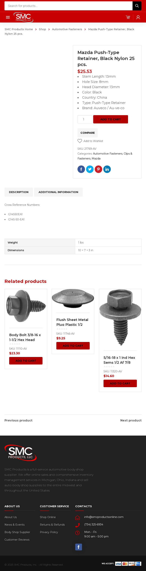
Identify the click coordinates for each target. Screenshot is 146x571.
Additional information (58, 192)
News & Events (14, 524)
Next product (131, 419)
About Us (10, 516)
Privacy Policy (49, 531)
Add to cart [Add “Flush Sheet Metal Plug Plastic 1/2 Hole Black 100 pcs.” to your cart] (73, 345)
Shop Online (48, 516)
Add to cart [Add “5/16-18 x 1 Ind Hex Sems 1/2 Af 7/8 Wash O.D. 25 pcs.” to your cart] (120, 383)
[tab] (18, 192)
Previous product (18, 419)
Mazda (96, 158)
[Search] (137, 5)
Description (18, 192)
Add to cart (110, 119)
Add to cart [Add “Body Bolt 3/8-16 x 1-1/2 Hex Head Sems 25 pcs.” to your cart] (26, 360)
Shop (42, 29)
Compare (87, 132)
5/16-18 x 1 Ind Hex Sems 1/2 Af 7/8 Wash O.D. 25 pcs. (119, 363)
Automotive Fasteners (67, 29)
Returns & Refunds (52, 524)
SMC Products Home (19, 29)
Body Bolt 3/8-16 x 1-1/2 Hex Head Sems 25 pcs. (25, 340)
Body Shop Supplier (17, 531)
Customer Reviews (16, 539)
